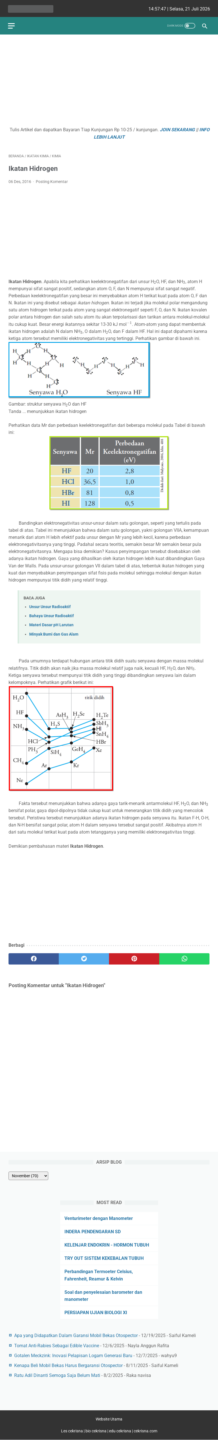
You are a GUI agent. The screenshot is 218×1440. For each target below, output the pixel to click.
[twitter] (84, 957)
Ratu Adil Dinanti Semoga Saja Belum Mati (57, 1375)
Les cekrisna (72, 1431)
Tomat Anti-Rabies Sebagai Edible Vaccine (56, 1345)
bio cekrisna (96, 1431)
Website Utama (109, 1419)
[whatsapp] (184, 957)
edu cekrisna (120, 1431)
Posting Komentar (52, 180)
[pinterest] (134, 957)
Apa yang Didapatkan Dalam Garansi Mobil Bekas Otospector (76, 1335)
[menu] (12, 24)
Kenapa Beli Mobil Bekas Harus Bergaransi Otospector (68, 1365)
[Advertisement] (109, 80)
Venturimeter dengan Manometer (98, 1218)
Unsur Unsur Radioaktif (50, 605)
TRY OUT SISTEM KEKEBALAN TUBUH (104, 1258)
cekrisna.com (145, 1431)
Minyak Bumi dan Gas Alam (53, 632)
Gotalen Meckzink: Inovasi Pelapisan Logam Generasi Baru (73, 1355)
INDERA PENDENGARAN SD (92, 1231)
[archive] (28, 1175)
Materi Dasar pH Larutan (51, 623)
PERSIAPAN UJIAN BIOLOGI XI (95, 1312)
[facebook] (34, 957)
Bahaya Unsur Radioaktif (51, 614)
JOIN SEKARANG (177, 128)
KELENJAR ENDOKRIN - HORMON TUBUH (106, 1244)
